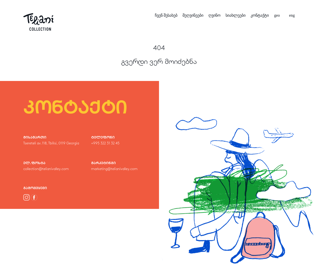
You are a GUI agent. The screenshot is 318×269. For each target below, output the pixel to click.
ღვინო (214, 15)
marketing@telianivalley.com (114, 169)
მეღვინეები (192, 15)
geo (277, 15)
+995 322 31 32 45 (105, 143)
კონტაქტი (260, 15)
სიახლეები (236, 15)
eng (292, 15)
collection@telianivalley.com (46, 169)
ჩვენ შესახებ (166, 15)
